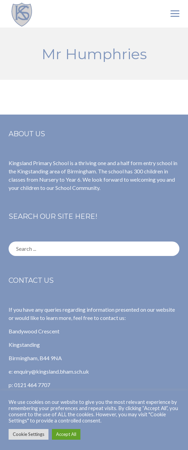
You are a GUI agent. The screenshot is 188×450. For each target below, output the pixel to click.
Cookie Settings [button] (28, 434)
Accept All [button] (66, 434)
